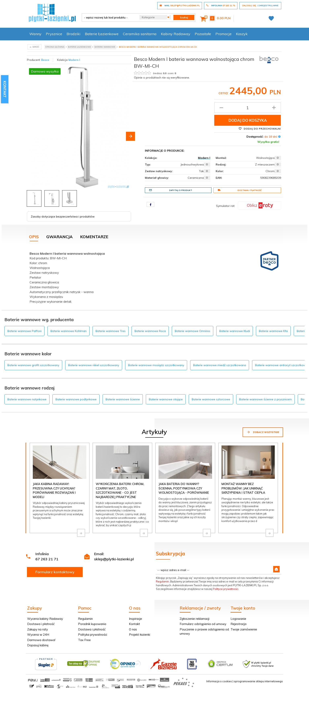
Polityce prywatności (225, 588)
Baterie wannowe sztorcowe (211, 399)
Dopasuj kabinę (37, 645)
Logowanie (238, 619)
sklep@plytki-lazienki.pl (114, 559)
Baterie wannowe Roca (150, 331)
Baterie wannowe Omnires (192, 331)
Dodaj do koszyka (248, 120)
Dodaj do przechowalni (260, 128)
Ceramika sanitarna (140, 34)
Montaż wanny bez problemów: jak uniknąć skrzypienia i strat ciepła (243, 488)
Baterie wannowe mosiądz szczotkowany (156, 365)
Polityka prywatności (92, 634)
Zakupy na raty (37, 629)
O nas (133, 629)
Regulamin (162, 581)
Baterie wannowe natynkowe (26, 399)
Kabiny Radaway (175, 34)
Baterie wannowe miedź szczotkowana (219, 365)
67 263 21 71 (46, 559)
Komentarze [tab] (94, 236)
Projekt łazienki (139, 634)
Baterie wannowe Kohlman (68, 331)
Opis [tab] (34, 236)
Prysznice (54, 34)
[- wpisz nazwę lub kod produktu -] (109, 17)
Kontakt (134, 624)
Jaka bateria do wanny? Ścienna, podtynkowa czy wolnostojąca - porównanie (184, 488)
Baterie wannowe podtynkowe (76, 399)
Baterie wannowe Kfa (273, 331)
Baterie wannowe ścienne (123, 399)
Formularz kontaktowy (54, 572)
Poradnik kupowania (92, 624)
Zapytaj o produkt (170, 190)
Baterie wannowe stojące (166, 399)
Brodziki (73, 34)
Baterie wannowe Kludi (234, 331)
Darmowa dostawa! (41, 640)
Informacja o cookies (219, 681)
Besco (45, 59)
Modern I (74, 59)
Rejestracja (238, 624)
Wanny (35, 34)
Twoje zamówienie (244, 629)
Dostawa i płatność (240, 190)
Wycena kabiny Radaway (45, 619)
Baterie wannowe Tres (111, 331)
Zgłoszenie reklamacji (194, 619)
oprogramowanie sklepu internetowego (258, 681)
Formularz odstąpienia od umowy (203, 624)
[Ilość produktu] (248, 108)
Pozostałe (203, 34)
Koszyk (242, 34)
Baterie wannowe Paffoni (24, 331)
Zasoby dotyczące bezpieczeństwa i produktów (63, 216)
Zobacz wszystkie (263, 432)
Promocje (223, 34)
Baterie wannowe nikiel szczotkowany (93, 365)
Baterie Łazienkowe (101, 34)
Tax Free (84, 640)
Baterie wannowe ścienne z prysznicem (265, 399)
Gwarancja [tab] (59, 236)
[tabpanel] (154, 276)
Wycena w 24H (38, 634)
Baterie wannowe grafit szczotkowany (33, 365)
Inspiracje (135, 619)
